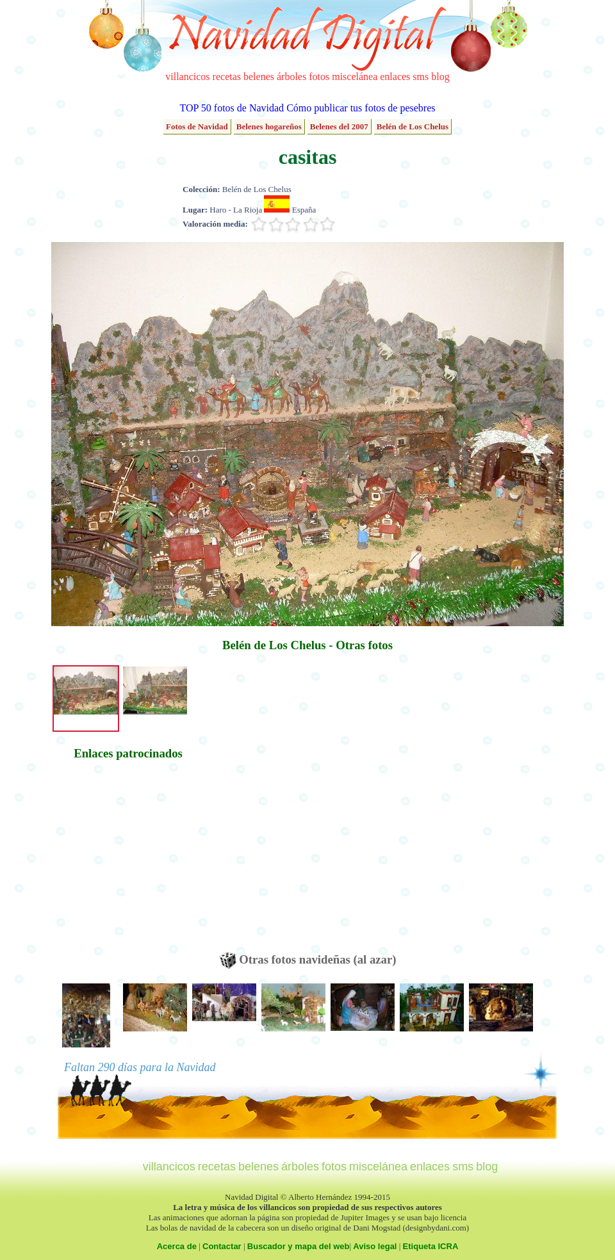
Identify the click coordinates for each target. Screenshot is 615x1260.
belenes (258, 76)
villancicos (187, 76)
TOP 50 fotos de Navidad (231, 107)
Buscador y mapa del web (298, 1246)
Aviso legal (375, 1246)
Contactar (222, 1246)
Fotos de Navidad (197, 126)
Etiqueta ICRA (431, 1246)
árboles (291, 76)
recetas (227, 76)
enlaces (395, 76)
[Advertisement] (128, 862)
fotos (319, 76)
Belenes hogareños (269, 126)
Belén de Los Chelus (412, 126)
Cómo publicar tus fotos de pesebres (360, 107)
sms (421, 76)
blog (440, 76)
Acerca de (177, 1246)
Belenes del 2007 (339, 126)
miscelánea (354, 76)
